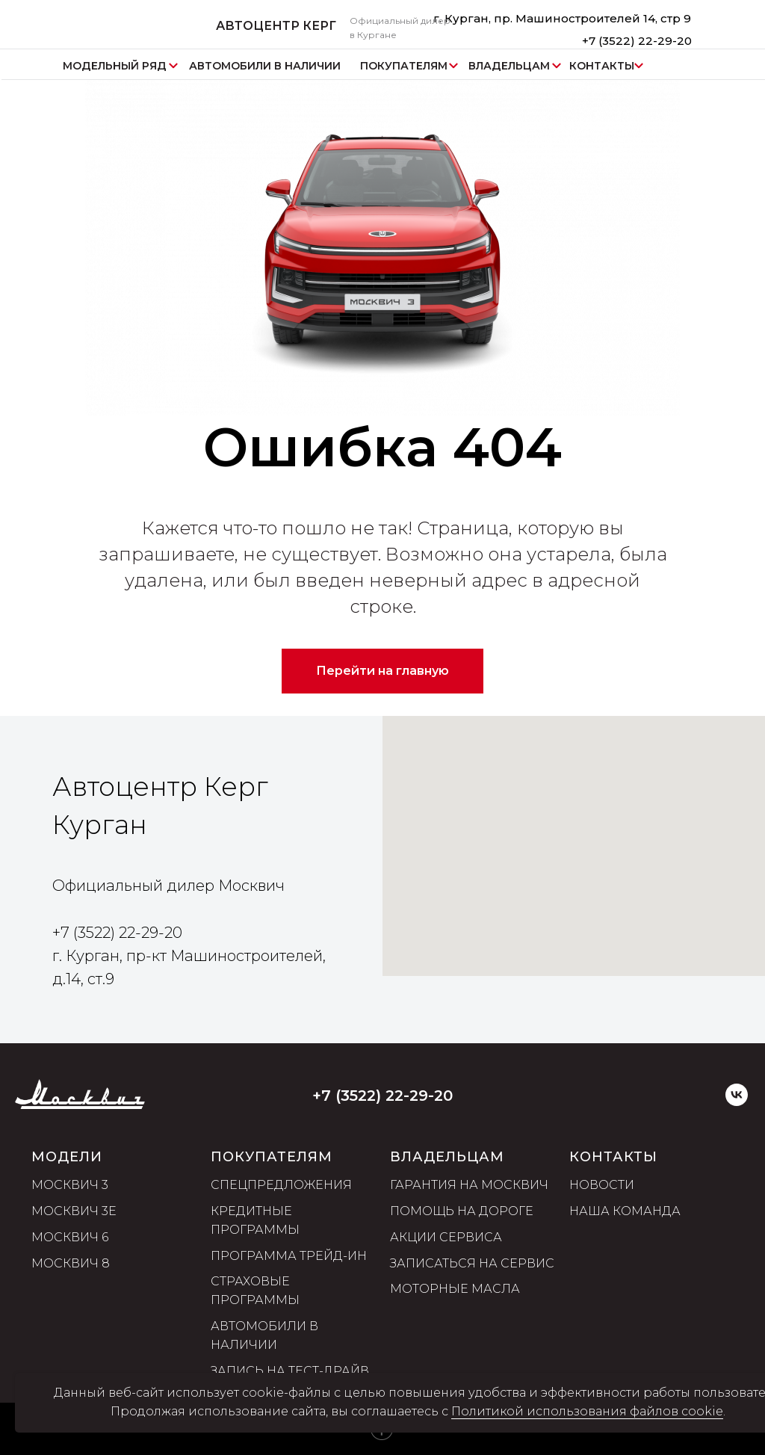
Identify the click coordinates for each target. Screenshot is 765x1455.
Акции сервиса (446, 1237)
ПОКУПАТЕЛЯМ (403, 65)
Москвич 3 (69, 1185)
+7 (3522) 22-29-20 (637, 41)
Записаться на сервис (472, 1263)
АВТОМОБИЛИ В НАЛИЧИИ (265, 65)
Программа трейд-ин (289, 1256)
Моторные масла (455, 1289)
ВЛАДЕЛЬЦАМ (509, 65)
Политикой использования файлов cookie (587, 1411)
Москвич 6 (69, 1237)
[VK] (736, 1102)
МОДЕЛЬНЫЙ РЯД (115, 65)
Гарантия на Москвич (469, 1185)
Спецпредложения (281, 1185)
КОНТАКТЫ (601, 65)
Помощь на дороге (461, 1212)
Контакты (613, 1157)
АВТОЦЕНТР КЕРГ (276, 26)
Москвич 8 (70, 1263)
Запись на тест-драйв (290, 1371)
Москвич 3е (74, 1212)
